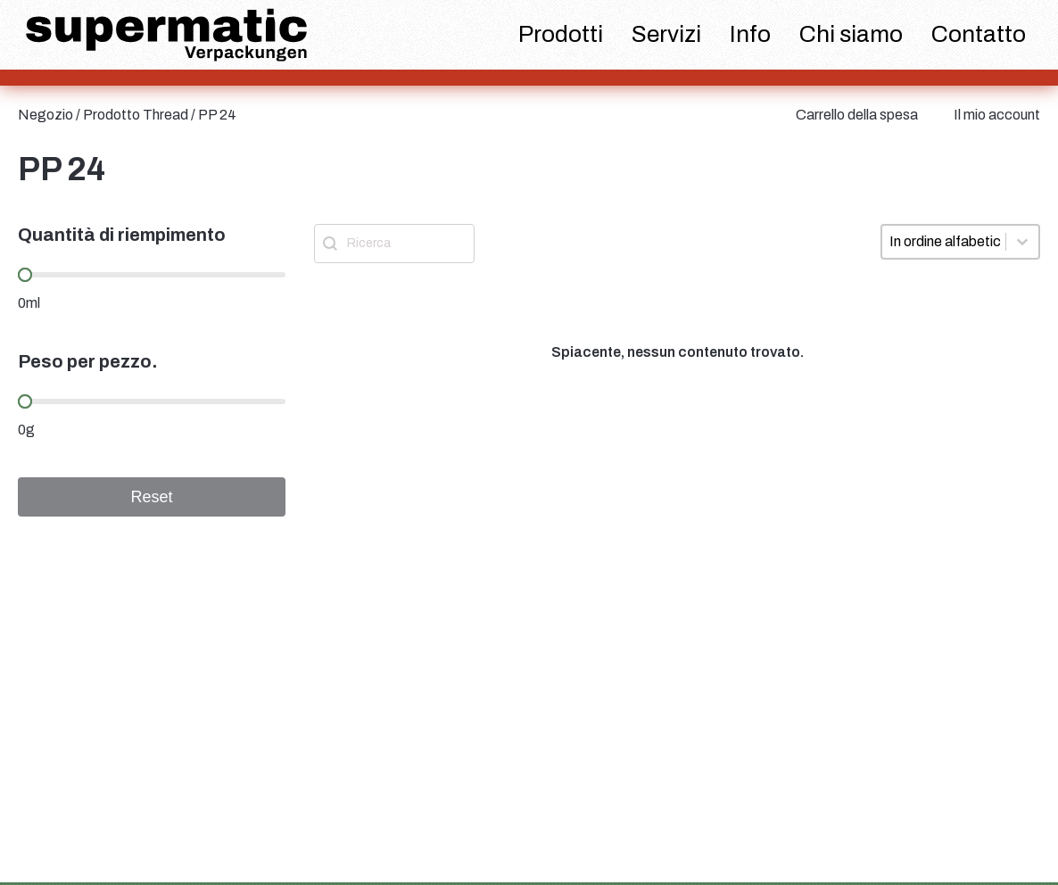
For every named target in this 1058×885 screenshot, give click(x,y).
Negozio (45, 114)
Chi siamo (851, 33)
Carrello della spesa (857, 114)
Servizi (666, 33)
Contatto (978, 33)
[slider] (25, 275)
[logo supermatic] (166, 35)
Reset (151, 497)
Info (750, 33)
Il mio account (997, 114)
